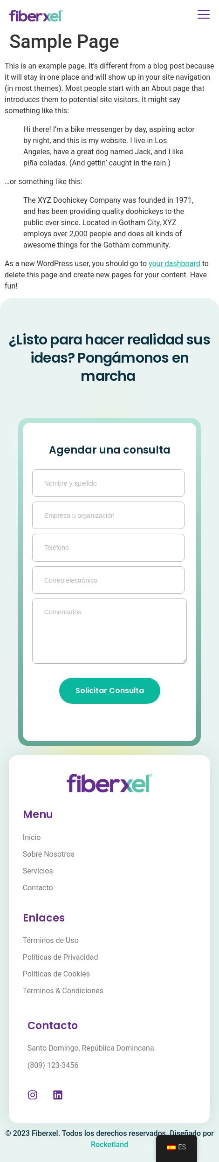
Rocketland (109, 1144)
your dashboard (174, 263)
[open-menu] (200, 16)
